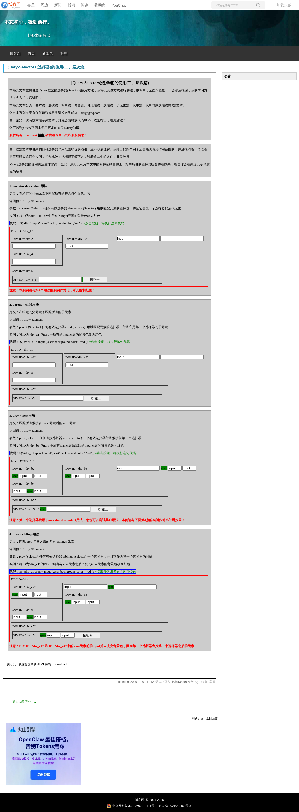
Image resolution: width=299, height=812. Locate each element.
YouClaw (119, 5)
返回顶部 (212, 718)
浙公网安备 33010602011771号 (130, 806)
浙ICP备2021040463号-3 (174, 806)
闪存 (84, 5)
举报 (212, 682)
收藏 (204, 682)
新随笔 (47, 53)
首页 (31, 53)
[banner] (10, 5)
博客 (41, 135)
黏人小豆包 (162, 682)
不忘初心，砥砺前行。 (28, 22)
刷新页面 (198, 718)
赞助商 (100, 5)
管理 (63, 53)
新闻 (58, 5)
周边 (44, 5)
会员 (31, 5)
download (60, 664)
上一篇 (124, 164)
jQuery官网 (30, 128)
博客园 (15, 53)
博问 (71, 5)
